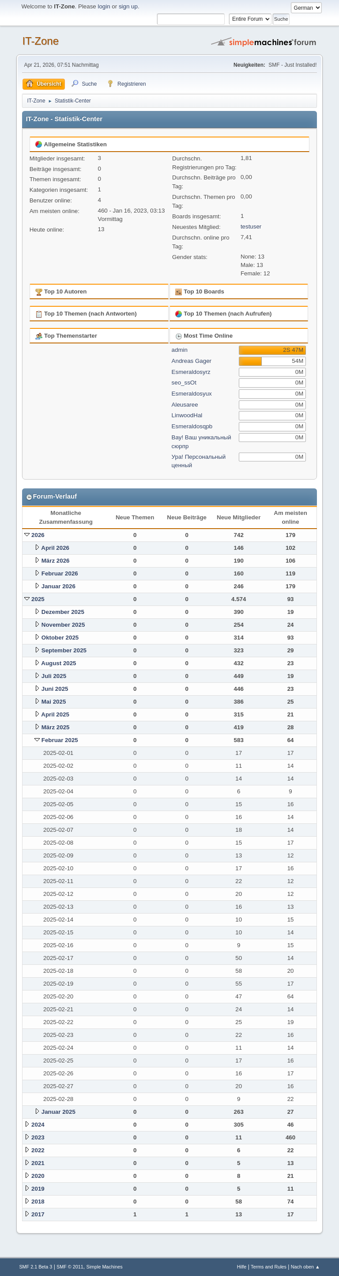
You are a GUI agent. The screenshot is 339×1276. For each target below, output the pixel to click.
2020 (38, 1176)
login (104, 6)
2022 (38, 1150)
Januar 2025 (58, 1111)
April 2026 (55, 548)
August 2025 (58, 663)
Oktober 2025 (60, 637)
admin (180, 350)
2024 (38, 1124)
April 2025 (55, 714)
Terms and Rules (268, 1266)
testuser (251, 226)
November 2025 (63, 624)
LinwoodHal (187, 415)
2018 (38, 1201)
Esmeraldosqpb (192, 426)
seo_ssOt (184, 382)
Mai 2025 (53, 701)
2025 (38, 599)
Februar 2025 (59, 740)
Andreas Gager (191, 361)
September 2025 (64, 650)
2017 (38, 1214)
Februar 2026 (59, 573)
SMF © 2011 (69, 1266)
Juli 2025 (53, 676)
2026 (38, 535)
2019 (38, 1188)
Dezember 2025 (62, 612)
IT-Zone (40, 41)
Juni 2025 (54, 689)
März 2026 (55, 560)
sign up (128, 6)
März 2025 (55, 727)
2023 (38, 1137)
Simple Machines (104, 1266)
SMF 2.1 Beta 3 (35, 1266)
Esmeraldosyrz (191, 372)
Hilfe (242, 1266)
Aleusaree (185, 404)
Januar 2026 (58, 586)
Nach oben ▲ (305, 1266)
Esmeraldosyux (192, 393)
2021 (38, 1163)
